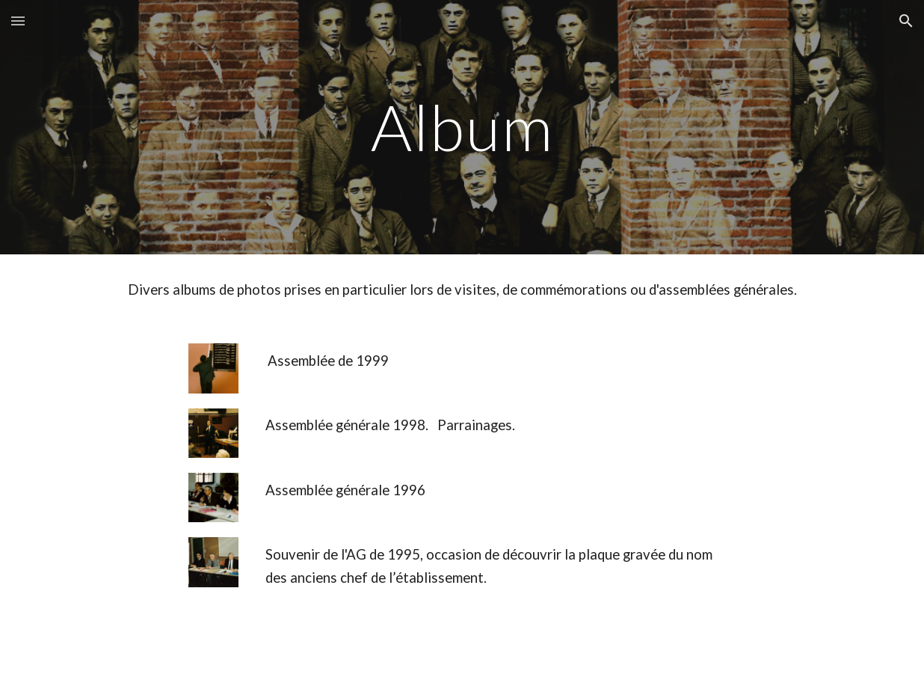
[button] (18, 20)
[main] (462, 127)
